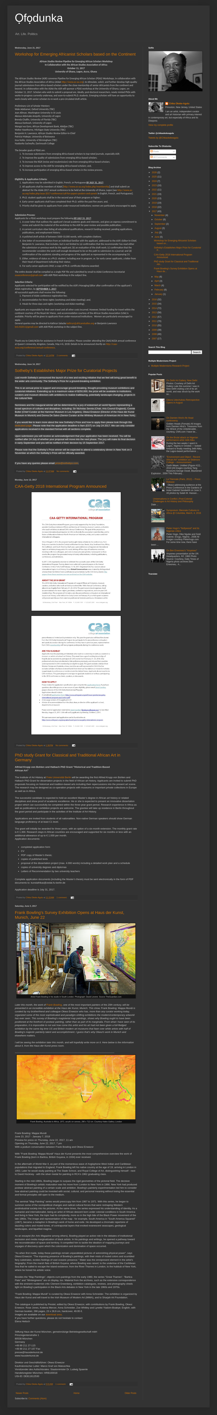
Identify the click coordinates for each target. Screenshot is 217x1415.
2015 (154, 303)
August (158, 228)
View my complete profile (160, 125)
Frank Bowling (54, 1004)
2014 (154, 308)
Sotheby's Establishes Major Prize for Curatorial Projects (66, 370)
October (158, 219)
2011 (154, 321)
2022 (154, 189)
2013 (154, 312)
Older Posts (130, 1393)
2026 (154, 172)
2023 (154, 185)
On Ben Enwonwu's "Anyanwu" (181, 550)
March (157, 285)
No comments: (63, 471)
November (159, 215)
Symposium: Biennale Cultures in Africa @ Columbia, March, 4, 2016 (183, 511)
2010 (154, 325)
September (160, 224)
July (156, 232)
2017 (154, 211)
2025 (154, 176)
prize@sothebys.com (66, 463)
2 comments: (63, 355)
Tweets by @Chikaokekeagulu (163, 138)
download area (53, 1314)
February (159, 289)
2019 (154, 203)
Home (77, 1393)
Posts (154, 151)
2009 (154, 330)
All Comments (158, 157)
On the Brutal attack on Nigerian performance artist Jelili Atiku (182, 438)
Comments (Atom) (37, 1398)
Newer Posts (22, 1393)
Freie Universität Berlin (58, 777)
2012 (154, 317)
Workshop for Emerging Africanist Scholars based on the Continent (75, 54)
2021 (154, 194)
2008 (154, 334)
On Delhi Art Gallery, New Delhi (181, 380)
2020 (154, 198)
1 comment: (62, 897)
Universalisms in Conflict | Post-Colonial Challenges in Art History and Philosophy (173, 500)
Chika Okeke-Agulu (179, 103)
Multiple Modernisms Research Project (170, 366)
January (158, 294)
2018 (154, 207)
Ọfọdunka (39, 18)
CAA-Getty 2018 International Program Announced (60, 486)
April (157, 281)
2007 (154, 338)
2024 (154, 181)
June (157, 237)
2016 (154, 299)
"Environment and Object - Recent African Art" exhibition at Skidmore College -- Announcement (183, 460)
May (156, 276)
